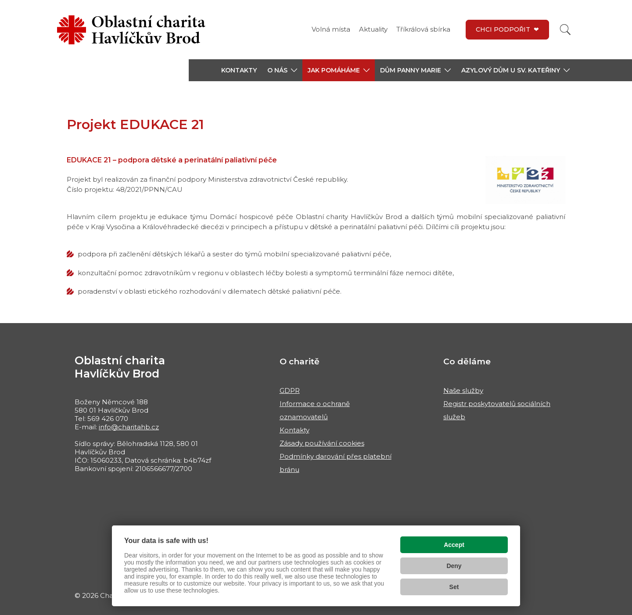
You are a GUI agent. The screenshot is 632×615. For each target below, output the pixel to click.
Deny (453, 565)
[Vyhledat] (565, 30)
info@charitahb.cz (129, 427)
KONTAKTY (239, 70)
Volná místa (331, 29)
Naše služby (463, 390)
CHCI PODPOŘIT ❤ (507, 29)
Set (454, 586)
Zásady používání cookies (322, 443)
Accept (454, 544)
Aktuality (373, 29)
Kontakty (294, 430)
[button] (282, 70)
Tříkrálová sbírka (423, 29)
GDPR (290, 390)
